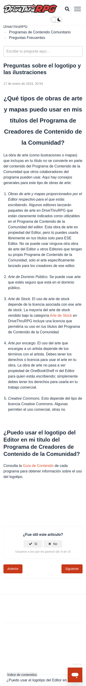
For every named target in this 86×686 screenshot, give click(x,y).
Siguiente (72, 569)
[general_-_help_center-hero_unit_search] (43, 51)
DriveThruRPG (15, 27)
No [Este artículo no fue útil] (55, 544)
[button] (77, 9)
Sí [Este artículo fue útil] (35, 544)
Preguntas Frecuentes (27, 38)
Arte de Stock (61, 315)
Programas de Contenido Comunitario (40, 32)
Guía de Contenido (38, 466)
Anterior (13, 569)
